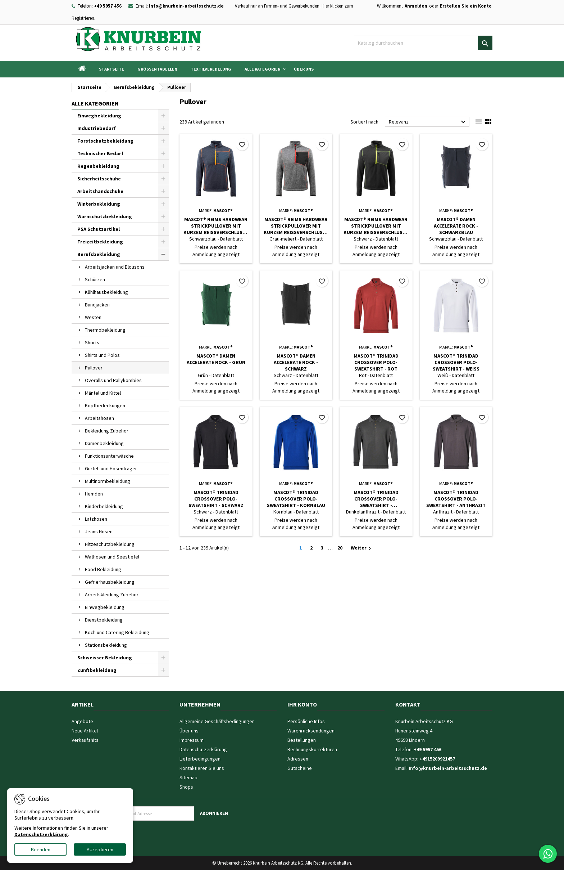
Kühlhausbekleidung (106, 292)
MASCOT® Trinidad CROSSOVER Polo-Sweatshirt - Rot (376, 362)
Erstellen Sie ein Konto (466, 6)
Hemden (94, 493)
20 (339, 547)
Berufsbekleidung (98, 254)
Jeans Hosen (99, 531)
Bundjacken (97, 304)
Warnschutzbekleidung (104, 216)
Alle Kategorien (263, 69)
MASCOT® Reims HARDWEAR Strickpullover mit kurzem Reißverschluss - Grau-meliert (296, 226)
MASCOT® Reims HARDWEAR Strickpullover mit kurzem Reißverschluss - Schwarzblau (215, 226)
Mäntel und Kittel (103, 393)
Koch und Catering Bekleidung (117, 632)
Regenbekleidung (98, 166)
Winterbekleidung (98, 204)
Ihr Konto (302, 704)
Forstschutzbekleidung (105, 141)
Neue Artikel (85, 730)
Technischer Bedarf (100, 153)
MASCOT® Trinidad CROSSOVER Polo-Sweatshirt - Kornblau (296, 498)
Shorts (92, 342)
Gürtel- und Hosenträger (111, 468)
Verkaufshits (85, 740)
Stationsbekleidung (106, 645)
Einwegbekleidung (99, 115)
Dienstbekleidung (104, 619)
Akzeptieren (100, 849)
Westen (93, 317)
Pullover (94, 367)
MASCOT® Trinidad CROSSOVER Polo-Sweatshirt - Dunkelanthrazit (376, 499)
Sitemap (188, 777)
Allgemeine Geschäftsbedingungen (217, 721)
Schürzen (95, 279)
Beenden (40, 849)
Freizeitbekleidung (100, 241)
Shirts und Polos (102, 355)
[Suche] (423, 43)
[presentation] (172, 835)
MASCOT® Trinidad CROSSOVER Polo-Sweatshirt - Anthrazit (456, 498)
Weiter (362, 548)
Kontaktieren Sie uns (201, 768)
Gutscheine (299, 768)
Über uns (304, 69)
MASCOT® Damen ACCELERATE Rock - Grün (216, 359)
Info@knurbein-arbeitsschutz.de (186, 6)
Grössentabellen (157, 69)
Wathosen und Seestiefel (112, 556)
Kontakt (407, 704)
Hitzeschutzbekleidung (110, 544)
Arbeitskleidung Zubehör (111, 594)
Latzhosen (96, 519)
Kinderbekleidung (104, 506)
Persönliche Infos (306, 721)
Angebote (82, 721)
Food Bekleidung (103, 569)
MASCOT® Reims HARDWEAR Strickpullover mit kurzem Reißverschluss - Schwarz (376, 226)
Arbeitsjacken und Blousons (115, 267)
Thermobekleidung (105, 330)
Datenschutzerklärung (203, 749)
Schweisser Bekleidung (104, 657)
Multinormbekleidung (107, 481)
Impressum (191, 740)
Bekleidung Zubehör (106, 430)
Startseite (111, 69)
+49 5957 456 (108, 6)
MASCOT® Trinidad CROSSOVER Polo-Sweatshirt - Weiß (456, 362)
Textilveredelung (211, 69)
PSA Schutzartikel (98, 229)
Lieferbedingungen (199, 758)
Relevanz (428, 122)
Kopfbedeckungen (105, 405)
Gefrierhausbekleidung (110, 582)
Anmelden (416, 6)
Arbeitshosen (99, 418)
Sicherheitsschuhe (99, 178)
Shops (186, 787)
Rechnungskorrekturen (312, 749)
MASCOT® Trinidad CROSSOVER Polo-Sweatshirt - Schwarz (216, 498)
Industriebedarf (96, 128)
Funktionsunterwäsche (109, 456)
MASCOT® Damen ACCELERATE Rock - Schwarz (296, 362)
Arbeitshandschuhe (100, 191)
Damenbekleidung (104, 443)
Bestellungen (301, 740)
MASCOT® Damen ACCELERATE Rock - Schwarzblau (456, 226)
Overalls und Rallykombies (113, 380)
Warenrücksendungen (311, 730)
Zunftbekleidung (97, 670)
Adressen (297, 758)
